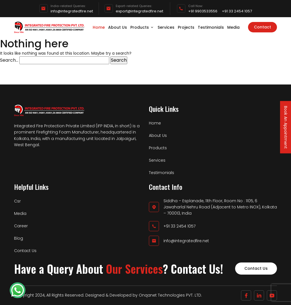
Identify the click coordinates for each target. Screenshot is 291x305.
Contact (262, 27)
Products (142, 27)
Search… (9, 60)
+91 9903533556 (202, 11)
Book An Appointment (285, 127)
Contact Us (25, 250)
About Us (117, 27)
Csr (17, 201)
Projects (186, 27)
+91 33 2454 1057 (237, 11)
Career (21, 226)
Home (99, 27)
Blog (18, 238)
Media (233, 27)
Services (166, 27)
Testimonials (211, 27)
